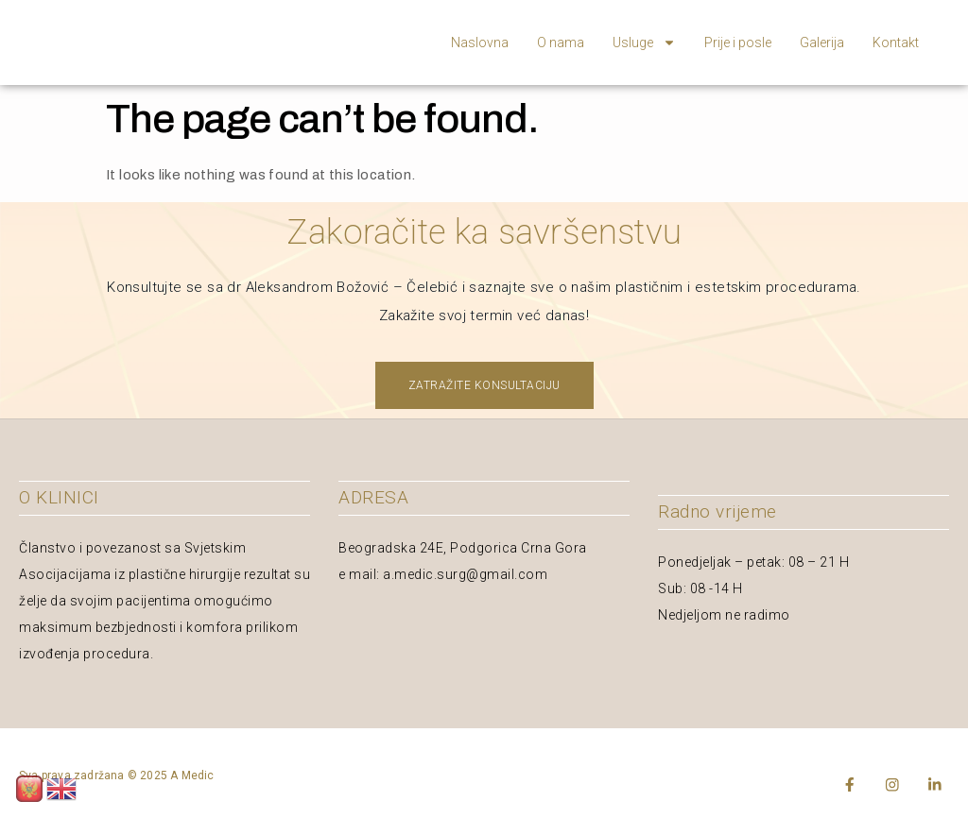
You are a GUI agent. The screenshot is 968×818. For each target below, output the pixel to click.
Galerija (822, 42)
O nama (560, 42)
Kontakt (896, 42)
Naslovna (480, 42)
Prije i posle (737, 42)
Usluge (644, 42)
